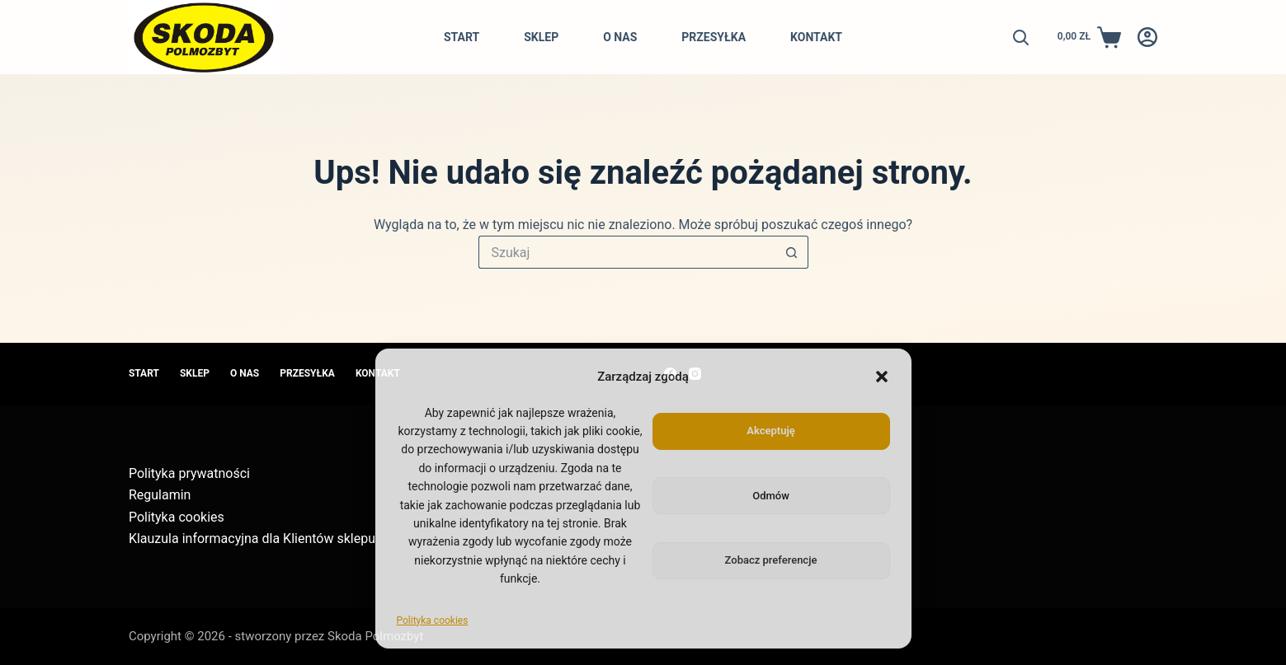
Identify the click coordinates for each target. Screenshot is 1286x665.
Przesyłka (713, 37)
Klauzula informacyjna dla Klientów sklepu (252, 538)
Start (461, 37)
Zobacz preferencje (771, 560)
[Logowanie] (1147, 37)
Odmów (770, 495)
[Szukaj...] (626, 252)
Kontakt (816, 37)
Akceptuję (770, 430)
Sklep (541, 37)
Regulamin (160, 495)
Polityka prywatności (189, 473)
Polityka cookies (433, 620)
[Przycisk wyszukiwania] (791, 252)
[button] (882, 376)
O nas (620, 37)
